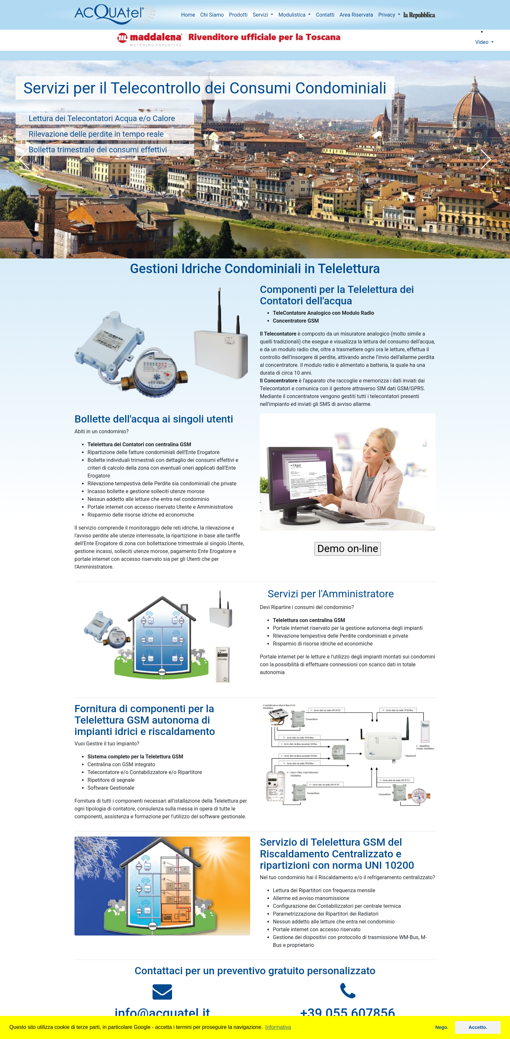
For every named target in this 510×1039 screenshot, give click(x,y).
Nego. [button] (442, 1027)
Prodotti (238, 15)
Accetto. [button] (478, 1027)
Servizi (261, 15)
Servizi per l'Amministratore (331, 594)
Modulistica (292, 15)
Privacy (387, 15)
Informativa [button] (278, 1027)
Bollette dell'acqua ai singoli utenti (153, 419)
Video (482, 42)
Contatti (325, 15)
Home (188, 15)
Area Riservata (356, 15)
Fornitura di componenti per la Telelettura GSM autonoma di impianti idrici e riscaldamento (144, 720)
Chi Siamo (212, 15)
